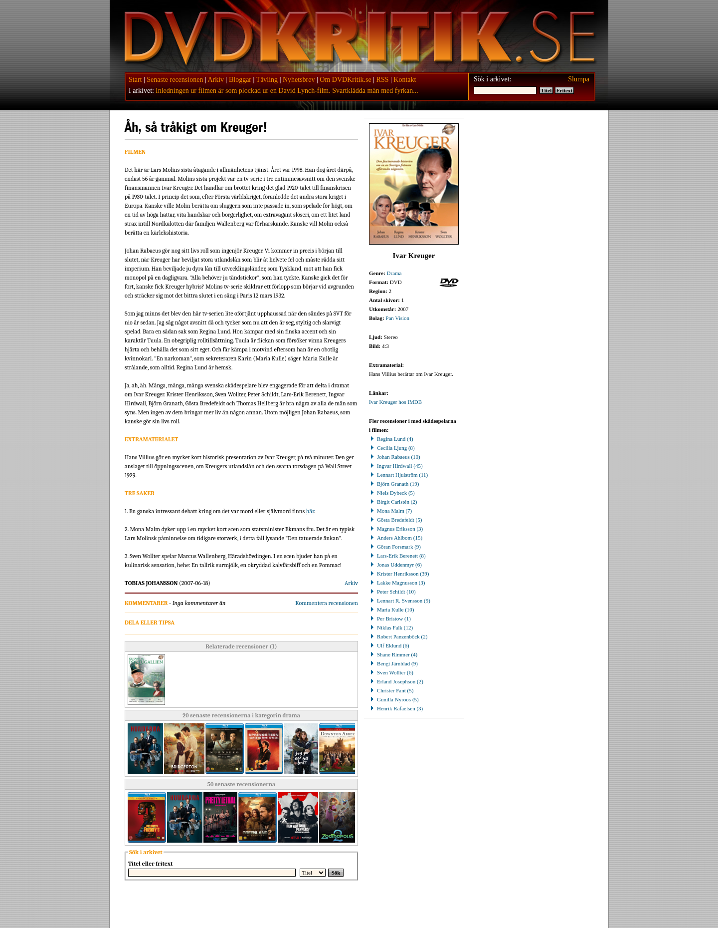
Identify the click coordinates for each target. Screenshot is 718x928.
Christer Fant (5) (391, 690)
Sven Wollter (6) (391, 672)
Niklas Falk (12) (391, 627)
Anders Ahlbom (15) (395, 538)
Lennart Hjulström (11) (398, 475)
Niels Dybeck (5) (392, 493)
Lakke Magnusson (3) (397, 583)
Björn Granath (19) (394, 484)
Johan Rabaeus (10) (394, 457)
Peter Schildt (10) (392, 592)
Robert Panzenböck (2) (398, 636)
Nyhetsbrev (299, 79)
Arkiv (215, 79)
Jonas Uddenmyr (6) (395, 565)
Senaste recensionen (175, 79)
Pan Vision (397, 318)
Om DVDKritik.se (345, 79)
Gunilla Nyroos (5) (394, 699)
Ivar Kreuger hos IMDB (395, 402)
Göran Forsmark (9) (395, 547)
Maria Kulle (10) (391, 610)
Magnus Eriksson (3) (396, 529)
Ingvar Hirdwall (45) (396, 466)
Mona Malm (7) (390, 511)
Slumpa (578, 79)
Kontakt (404, 79)
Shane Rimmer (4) (393, 654)
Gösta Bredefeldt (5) (395, 520)
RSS (382, 79)
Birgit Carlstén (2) (393, 502)
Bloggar (240, 79)
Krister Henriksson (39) (399, 574)
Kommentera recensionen (326, 603)
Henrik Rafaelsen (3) (396, 708)
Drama (394, 273)
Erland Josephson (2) (396, 681)
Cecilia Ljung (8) (392, 448)
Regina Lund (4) (391, 439)
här (310, 511)
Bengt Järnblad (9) (393, 663)
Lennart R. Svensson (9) (399, 601)
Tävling (267, 79)
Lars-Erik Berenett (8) (397, 556)
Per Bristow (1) (390, 618)
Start (135, 79)
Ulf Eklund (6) (389, 645)
